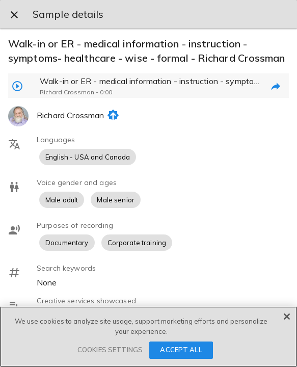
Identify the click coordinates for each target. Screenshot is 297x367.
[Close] (287, 316)
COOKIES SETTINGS (110, 350)
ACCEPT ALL (181, 350)
